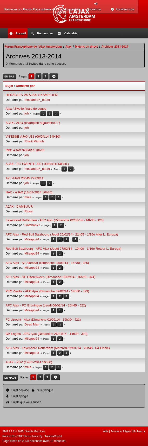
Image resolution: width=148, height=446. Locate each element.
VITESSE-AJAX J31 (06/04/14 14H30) (33, 136)
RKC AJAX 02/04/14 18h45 (25, 150)
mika (28, 197)
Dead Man (32, 324)
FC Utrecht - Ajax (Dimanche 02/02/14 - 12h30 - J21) (43, 319)
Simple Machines (35, 431)
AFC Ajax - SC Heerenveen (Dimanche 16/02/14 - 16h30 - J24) (50, 277)
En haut (10, 377)
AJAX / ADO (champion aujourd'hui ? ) (33, 123)
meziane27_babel (37, 100)
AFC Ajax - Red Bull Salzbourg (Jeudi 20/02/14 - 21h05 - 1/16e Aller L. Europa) (62, 234)
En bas (9, 76)
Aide (105, 431)
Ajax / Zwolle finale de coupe (26, 108)
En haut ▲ (139, 431)
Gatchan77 (32, 225)
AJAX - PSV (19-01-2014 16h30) (29, 362)
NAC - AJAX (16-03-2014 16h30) (29, 192)
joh (27, 113)
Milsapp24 (32, 239)
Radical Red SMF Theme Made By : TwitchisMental (32, 436)
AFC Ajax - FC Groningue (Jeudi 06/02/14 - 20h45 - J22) (46, 305)
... (71, 239)
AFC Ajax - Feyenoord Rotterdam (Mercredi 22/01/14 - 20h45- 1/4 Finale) (58, 348)
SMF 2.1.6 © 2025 (13, 431)
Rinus (29, 211)
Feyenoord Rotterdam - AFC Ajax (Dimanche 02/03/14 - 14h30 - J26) (55, 220)
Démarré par (25, 86)
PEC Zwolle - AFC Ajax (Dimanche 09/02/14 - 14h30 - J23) (47, 291)
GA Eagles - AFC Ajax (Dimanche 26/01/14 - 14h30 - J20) (46, 334)
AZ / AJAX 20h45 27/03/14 (24, 178)
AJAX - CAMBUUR (19, 206)
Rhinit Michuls (35, 141)
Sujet (9, 86)
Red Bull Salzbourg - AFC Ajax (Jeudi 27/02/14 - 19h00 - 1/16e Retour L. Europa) (63, 248)
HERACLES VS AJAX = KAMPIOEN (31, 95)
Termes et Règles (121, 431)
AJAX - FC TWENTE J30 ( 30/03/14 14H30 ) (37, 164)
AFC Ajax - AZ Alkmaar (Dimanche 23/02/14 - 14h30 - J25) (47, 263)
